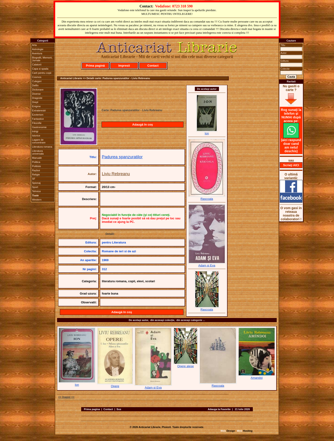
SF (33, 178)
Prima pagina (92, 409)
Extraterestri (39, 110)
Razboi (36, 170)
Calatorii (36, 64)
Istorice (36, 135)
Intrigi (35, 131)
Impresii (124, 65)
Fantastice (38, 118)
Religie (36, 174)
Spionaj (36, 183)
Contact (152, 65)
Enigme (36, 106)
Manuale (37, 157)
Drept (35, 102)
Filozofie (37, 123)
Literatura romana (42, 146)
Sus (118, 409)
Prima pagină (95, 65)
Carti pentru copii (41, 72)
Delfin (35, 85)
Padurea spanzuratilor (122, 157)
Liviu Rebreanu (116, 174)
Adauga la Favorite (219, 409)
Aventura (37, 53)
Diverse (36, 93)
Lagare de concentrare (38, 141)
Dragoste (37, 98)
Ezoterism (37, 114)
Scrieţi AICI (291, 165)
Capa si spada (40, 68)
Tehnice (36, 191)
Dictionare (38, 89)
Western (37, 199)
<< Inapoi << (66, 397)
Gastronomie (39, 127)
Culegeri (37, 81)
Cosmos (36, 77)
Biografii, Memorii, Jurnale (42, 59)
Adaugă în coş (142, 124)
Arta (34, 45)
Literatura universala (38, 152)
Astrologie (37, 49)
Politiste (36, 166)
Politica (36, 162)
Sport (35, 187)
